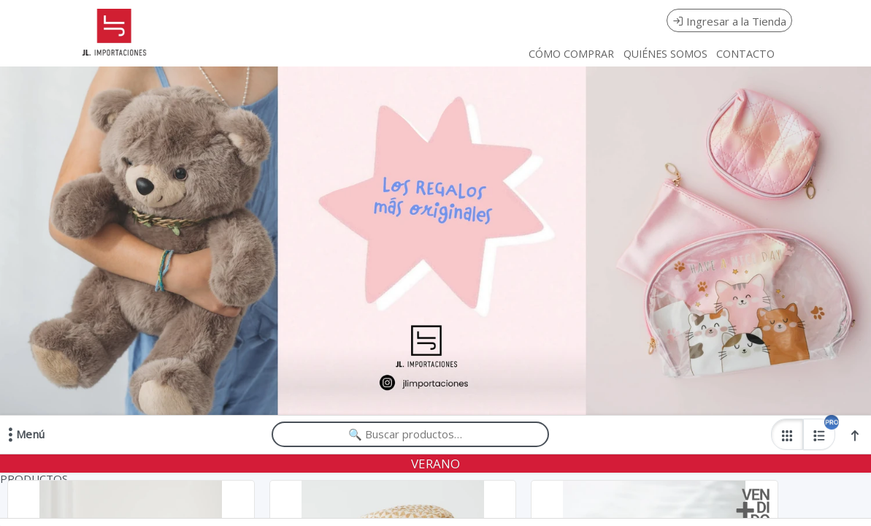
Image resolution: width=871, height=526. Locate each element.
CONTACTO (745, 54)
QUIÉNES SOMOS (665, 54)
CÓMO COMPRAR (571, 54)
